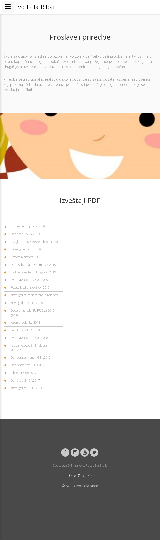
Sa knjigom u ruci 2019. (26, 249)
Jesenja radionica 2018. (26, 322)
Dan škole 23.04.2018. (26, 330)
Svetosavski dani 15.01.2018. (30, 338)
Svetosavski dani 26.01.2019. (30, 280)
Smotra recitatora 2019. (26, 257)
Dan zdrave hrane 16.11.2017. (31, 357)
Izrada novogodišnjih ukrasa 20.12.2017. (29, 347)
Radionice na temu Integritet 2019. (34, 272)
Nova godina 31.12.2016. (27, 388)
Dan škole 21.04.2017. (26, 380)
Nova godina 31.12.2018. (27, 303)
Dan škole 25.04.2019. (26, 234)
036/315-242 (80, 475)
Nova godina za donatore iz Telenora (35, 295)
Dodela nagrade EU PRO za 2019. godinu (33, 312)
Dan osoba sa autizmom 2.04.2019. (34, 265)
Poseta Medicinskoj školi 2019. (30, 287)
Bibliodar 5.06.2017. (24, 373)
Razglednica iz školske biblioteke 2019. (36, 242)
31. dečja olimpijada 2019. (28, 226)
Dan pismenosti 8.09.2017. (28, 365)
